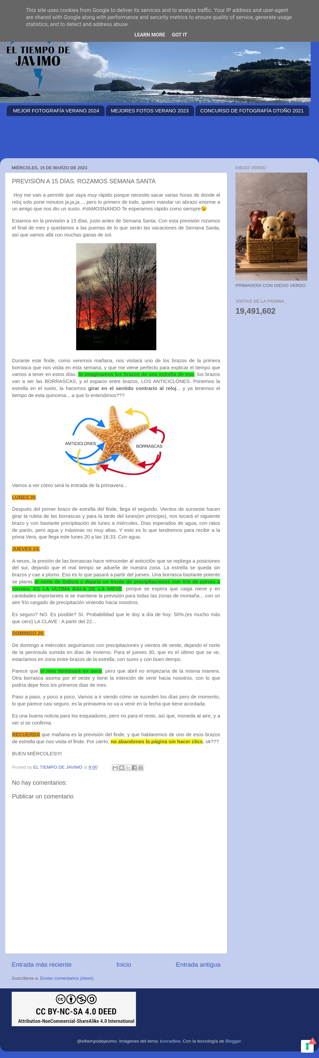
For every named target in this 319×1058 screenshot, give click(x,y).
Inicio (124, 964)
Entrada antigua (198, 964)
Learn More (149, 35)
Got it (179, 35)
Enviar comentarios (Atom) (67, 978)
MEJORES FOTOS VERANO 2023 (150, 110)
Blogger (233, 1041)
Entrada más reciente (42, 964)
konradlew (170, 1041)
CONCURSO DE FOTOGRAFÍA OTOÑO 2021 (252, 110)
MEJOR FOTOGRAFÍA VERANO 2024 (56, 110)
